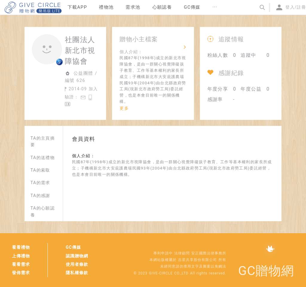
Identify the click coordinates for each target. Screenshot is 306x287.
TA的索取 (40, 170)
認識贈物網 (77, 256)
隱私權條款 (77, 272)
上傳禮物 (21, 256)
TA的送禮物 (42, 157)
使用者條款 (77, 264)
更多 (124, 108)
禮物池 (106, 7)
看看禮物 (21, 247)
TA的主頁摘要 (42, 141)
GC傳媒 (73, 247)
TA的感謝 (40, 195)
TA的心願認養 (42, 211)
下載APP (77, 7)
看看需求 (21, 264)
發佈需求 (21, 272)
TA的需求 (40, 182)
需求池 (133, 7)
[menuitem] (77, 7)
